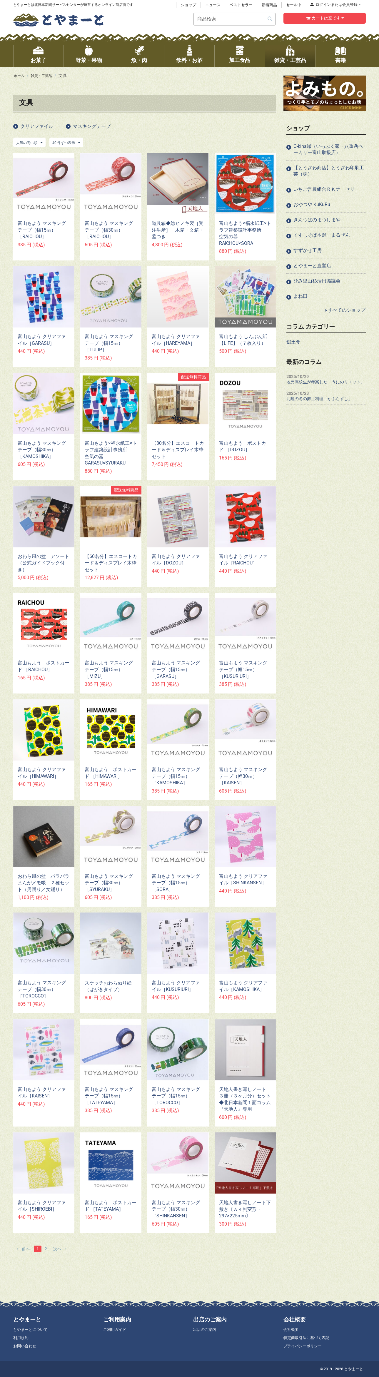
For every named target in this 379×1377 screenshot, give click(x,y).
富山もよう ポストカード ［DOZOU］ (245, 447)
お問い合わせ (24, 1346)
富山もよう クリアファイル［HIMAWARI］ (42, 773)
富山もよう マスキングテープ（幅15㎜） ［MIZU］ (109, 669)
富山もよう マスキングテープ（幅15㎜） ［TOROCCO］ (176, 1096)
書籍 (340, 60)
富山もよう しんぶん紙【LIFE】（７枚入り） (243, 340)
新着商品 (269, 5)
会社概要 (291, 1329)
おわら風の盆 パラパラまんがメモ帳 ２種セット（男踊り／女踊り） (43, 883)
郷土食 (293, 342)
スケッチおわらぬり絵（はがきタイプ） (108, 986)
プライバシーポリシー (302, 1346)
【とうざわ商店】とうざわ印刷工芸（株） (328, 171)
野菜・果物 (89, 60)
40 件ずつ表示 (71, 143)
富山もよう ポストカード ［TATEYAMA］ (110, 1206)
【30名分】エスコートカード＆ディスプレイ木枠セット (178, 450)
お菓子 (38, 60)
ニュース (213, 5)
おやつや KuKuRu (311, 204)
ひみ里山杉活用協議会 (316, 281)
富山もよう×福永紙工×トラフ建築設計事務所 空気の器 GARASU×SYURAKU (111, 453)
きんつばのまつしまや (316, 220)
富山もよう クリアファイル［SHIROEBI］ (42, 1206)
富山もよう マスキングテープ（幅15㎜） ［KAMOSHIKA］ (176, 776)
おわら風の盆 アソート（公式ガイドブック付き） (43, 563)
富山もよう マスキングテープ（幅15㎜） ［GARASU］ (176, 669)
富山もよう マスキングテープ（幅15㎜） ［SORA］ (176, 883)
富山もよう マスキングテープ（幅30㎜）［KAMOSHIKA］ (42, 450)
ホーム (20, 75)
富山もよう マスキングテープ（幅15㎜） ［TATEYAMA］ (109, 1096)
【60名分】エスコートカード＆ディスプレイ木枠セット (111, 563)
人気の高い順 (31, 143)
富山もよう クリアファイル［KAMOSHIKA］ (243, 986)
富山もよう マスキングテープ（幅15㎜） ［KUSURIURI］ (243, 669)
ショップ (188, 5)
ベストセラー (241, 5)
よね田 (300, 296)
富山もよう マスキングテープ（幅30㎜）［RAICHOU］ (109, 230)
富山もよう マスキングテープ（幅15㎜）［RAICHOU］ (42, 230)
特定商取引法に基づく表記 (306, 1338)
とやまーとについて (30, 1329)
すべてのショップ (346, 310)
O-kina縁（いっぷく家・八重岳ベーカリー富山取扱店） (328, 149)
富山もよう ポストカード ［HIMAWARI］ (110, 773)
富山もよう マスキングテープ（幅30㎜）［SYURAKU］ (109, 883)
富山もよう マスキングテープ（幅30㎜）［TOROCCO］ (42, 989)
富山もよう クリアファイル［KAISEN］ (42, 1093)
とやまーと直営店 (312, 265)
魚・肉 (139, 60)
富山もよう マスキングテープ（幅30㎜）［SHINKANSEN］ (176, 1209)
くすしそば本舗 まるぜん (321, 235)
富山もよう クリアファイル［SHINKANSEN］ (243, 880)
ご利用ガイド (114, 1329)
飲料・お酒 (189, 60)
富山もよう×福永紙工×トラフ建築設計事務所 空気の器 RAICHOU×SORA (245, 233)
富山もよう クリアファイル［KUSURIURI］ (176, 986)
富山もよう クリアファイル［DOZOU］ (176, 560)
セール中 (293, 5)
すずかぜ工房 (307, 250)
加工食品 (239, 60)
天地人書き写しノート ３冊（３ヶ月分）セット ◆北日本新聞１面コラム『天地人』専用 (245, 1099)
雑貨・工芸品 (290, 60)
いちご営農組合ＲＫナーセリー (326, 189)
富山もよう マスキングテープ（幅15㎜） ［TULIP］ (109, 343)
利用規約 (21, 1338)
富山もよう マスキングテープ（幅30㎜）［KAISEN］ (243, 776)
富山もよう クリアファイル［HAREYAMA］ (176, 340)
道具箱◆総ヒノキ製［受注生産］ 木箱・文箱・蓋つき (177, 230)
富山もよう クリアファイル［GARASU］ (42, 340)
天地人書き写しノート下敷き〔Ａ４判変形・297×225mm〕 (245, 1209)
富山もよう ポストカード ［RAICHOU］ (43, 666)
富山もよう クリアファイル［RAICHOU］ (243, 560)
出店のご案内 (204, 1329)
